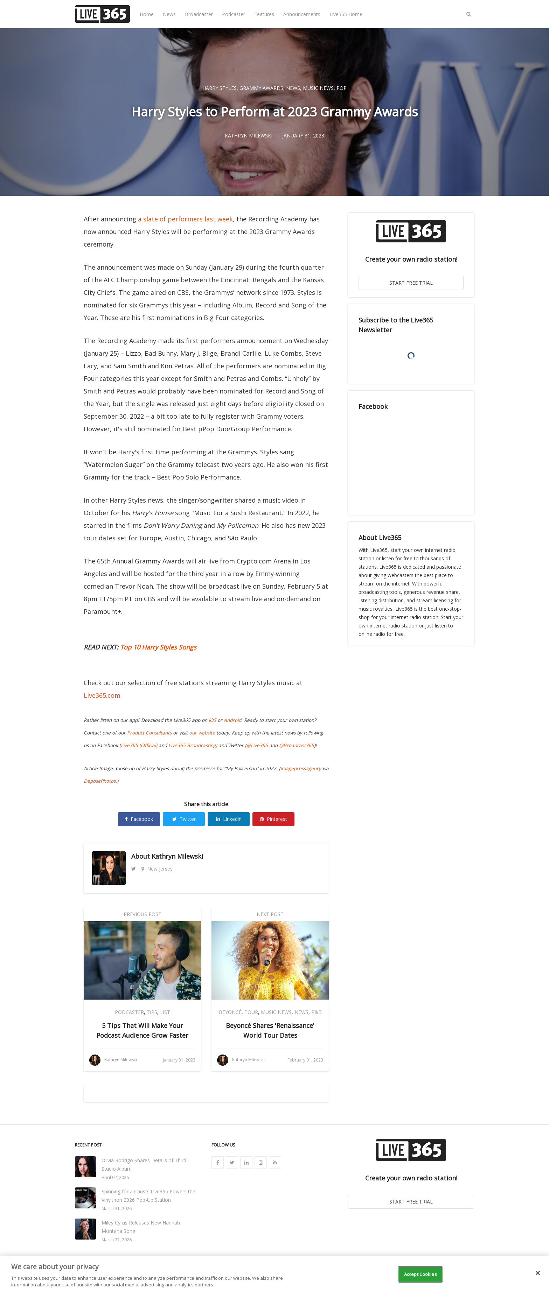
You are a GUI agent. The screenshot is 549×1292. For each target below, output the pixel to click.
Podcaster (233, 14)
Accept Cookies (420, 1274)
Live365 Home (345, 14)
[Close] (537, 1273)
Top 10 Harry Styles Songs (158, 647)
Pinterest (273, 819)
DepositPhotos (100, 781)
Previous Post (142, 914)
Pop (341, 88)
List (165, 1012)
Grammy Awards (261, 88)
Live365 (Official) (139, 745)
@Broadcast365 (296, 745)
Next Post (270, 914)
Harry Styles (219, 88)
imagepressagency (300, 768)
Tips (152, 1012)
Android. (233, 720)
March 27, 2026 (117, 1240)
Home (147, 14)
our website (202, 733)
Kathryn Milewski (177, 856)
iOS (212, 720)
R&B (316, 1012)
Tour (251, 1012)
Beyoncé (230, 1012)
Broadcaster (199, 14)
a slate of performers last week (185, 219)
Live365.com (102, 695)
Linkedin (229, 819)
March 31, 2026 (117, 1209)
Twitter (184, 819)
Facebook (139, 819)
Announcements (301, 14)
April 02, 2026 (115, 1177)
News (169, 14)
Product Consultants (149, 733)
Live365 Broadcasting (192, 745)
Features (264, 14)
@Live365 (257, 745)
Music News (318, 88)
